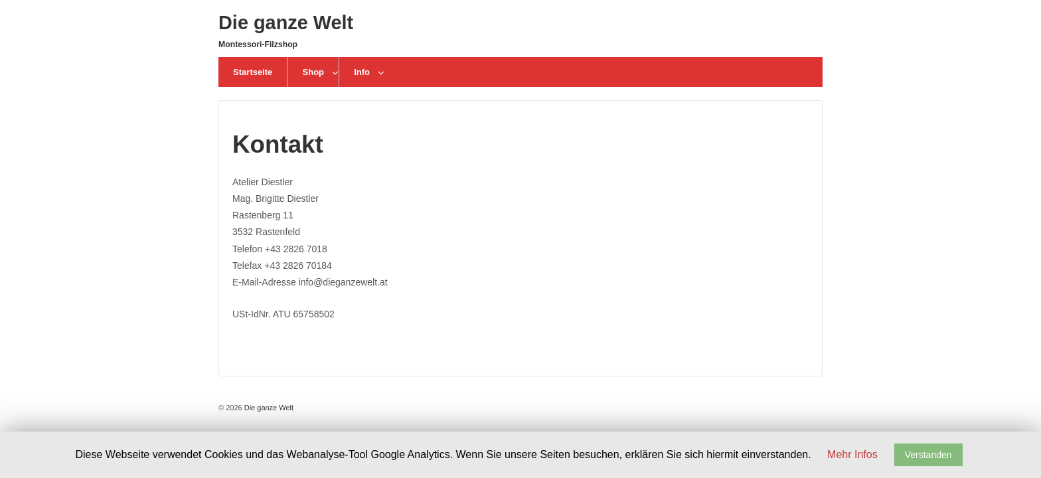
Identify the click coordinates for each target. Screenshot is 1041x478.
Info (362, 72)
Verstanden (928, 454)
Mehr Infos (852, 454)
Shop (314, 72)
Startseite (252, 72)
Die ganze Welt (285, 22)
